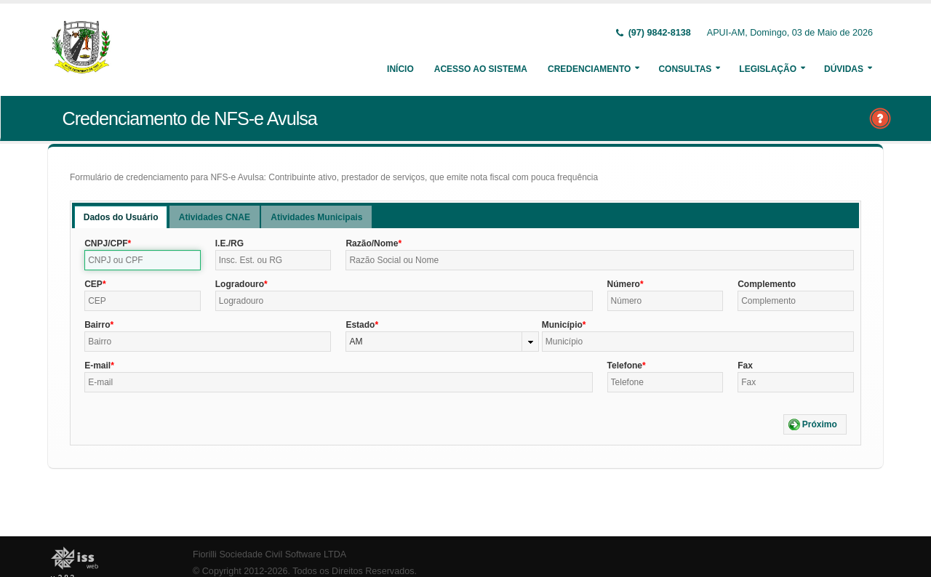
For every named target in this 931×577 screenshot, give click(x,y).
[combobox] (441, 341)
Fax (745, 365)
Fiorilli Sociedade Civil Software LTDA (269, 554)
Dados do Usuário (121, 217)
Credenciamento (589, 69)
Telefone (624, 365)
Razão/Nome (371, 243)
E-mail (97, 365)
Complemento (767, 284)
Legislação (767, 69)
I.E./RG (229, 243)
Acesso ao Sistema (480, 69)
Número (623, 284)
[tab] (121, 217)
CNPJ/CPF (105, 243)
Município (562, 325)
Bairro (97, 325)
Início (400, 69)
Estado (360, 325)
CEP (93, 284)
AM (355, 341)
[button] (815, 424)
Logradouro (239, 284)
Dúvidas (843, 69)
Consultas (684, 69)
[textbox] (142, 260)
